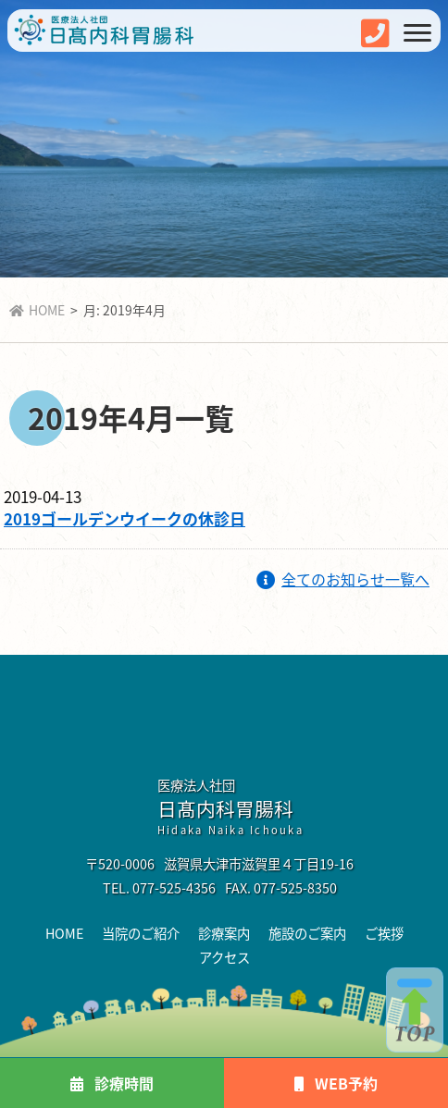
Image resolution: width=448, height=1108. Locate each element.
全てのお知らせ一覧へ (342, 579)
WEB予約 (336, 1083)
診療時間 (112, 1083)
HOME (37, 310)
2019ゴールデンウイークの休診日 (124, 518)
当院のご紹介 (141, 932)
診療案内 (224, 932)
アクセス (224, 956)
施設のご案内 (307, 932)
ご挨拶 (384, 932)
